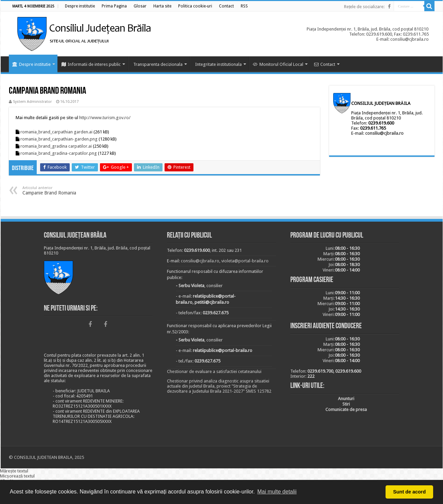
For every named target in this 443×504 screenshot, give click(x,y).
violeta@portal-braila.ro (245, 260)
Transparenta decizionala (158, 64)
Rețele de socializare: (364, 6)
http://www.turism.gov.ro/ (105, 117)
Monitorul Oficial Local (278, 64)
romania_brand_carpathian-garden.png (59, 139)
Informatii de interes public (91, 64)
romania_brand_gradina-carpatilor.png (58, 153)
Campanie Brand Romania (57, 190)
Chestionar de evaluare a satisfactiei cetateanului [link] (214, 371)
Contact (324, 64)
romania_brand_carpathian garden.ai (56, 131)
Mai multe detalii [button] (277, 491)
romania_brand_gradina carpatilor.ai (56, 146)
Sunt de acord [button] (409, 491)
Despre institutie (31, 64)
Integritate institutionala (218, 64)
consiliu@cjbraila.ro (384, 133)
